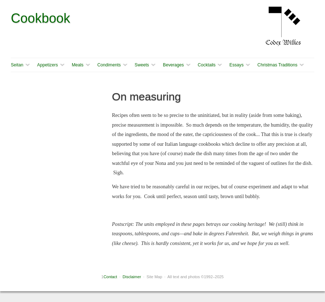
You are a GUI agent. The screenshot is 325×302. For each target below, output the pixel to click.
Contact (110, 277)
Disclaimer (132, 277)
